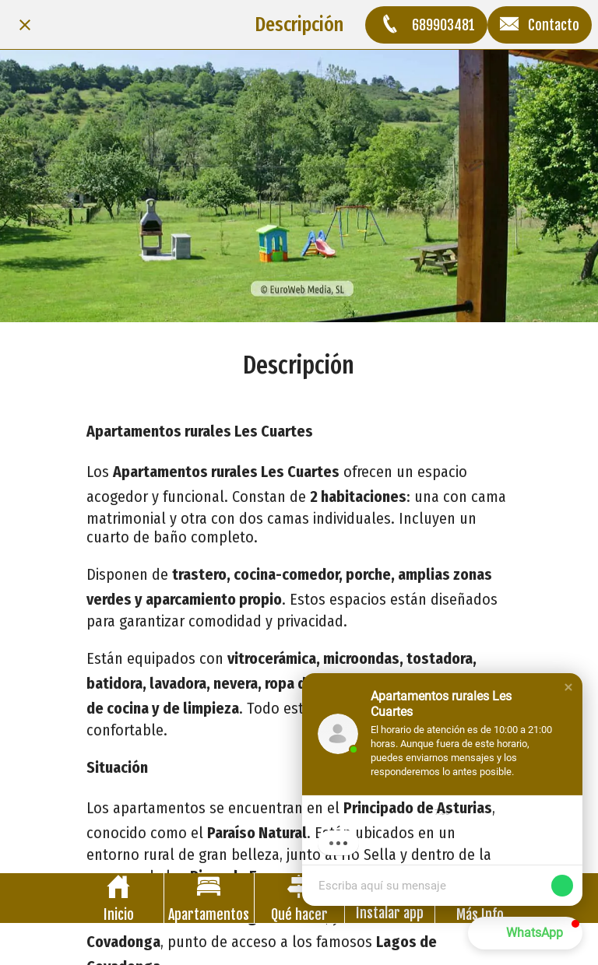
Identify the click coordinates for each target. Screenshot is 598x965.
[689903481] (426, 25)
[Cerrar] (25, 25)
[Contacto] (539, 25)
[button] (568, 687)
